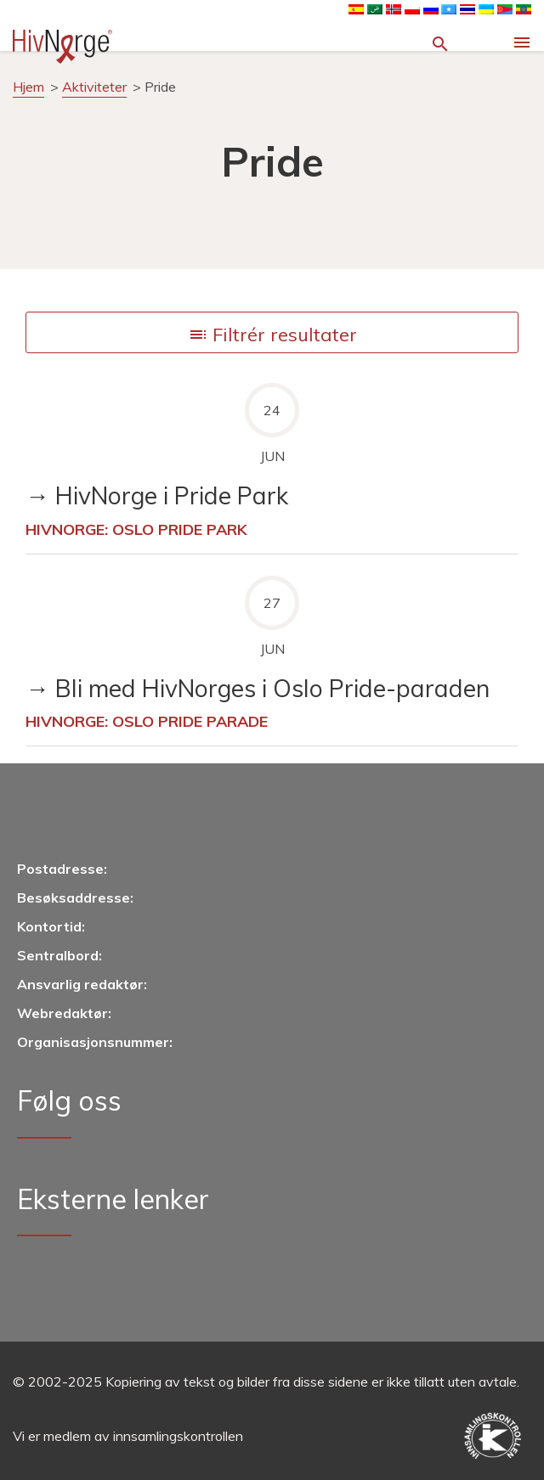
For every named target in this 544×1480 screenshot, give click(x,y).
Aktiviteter (94, 86)
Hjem (28, 86)
